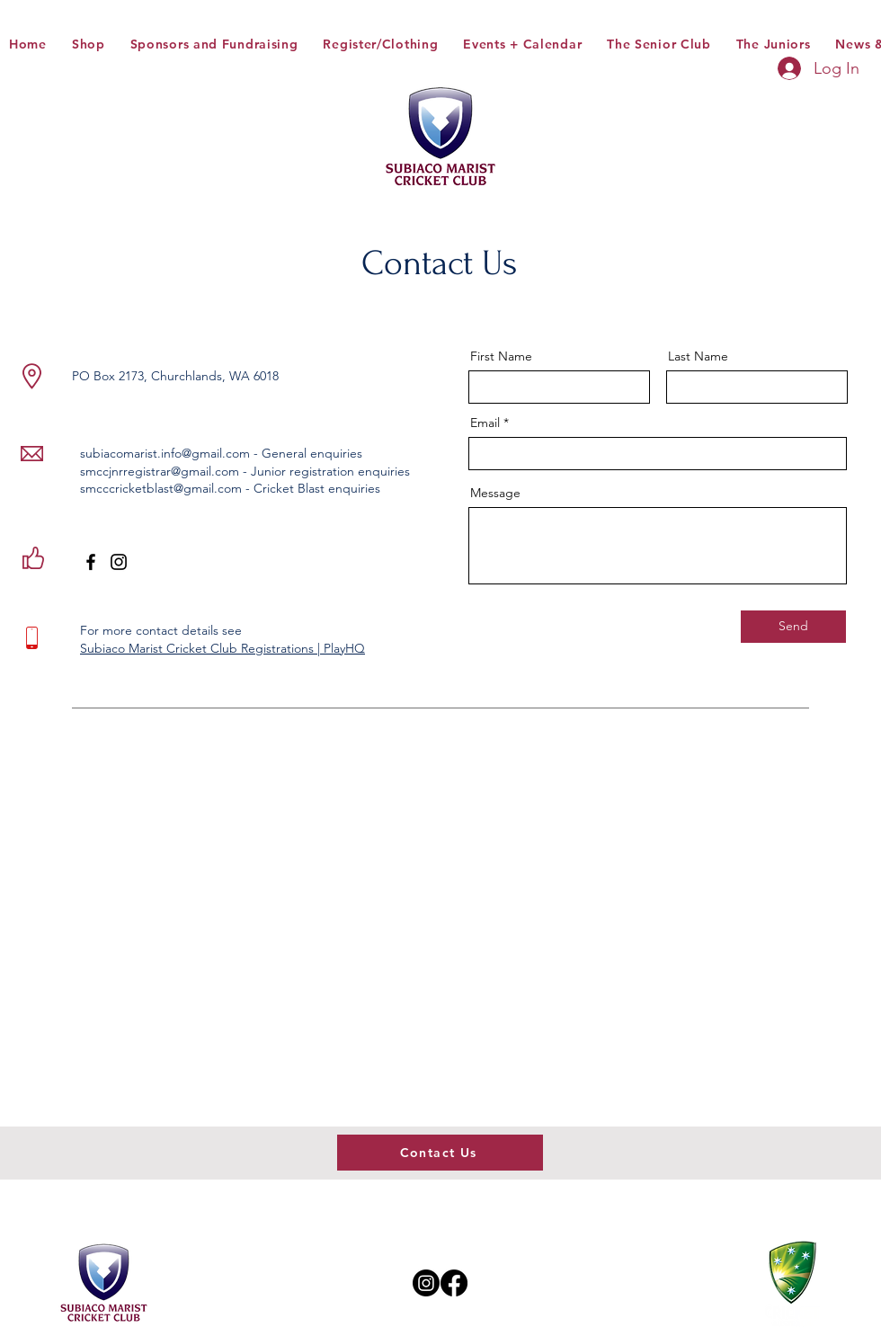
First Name (501, 356)
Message (495, 492)
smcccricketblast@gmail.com (161, 488)
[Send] (793, 626)
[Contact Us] (440, 1153)
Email (485, 422)
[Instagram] (118, 562)
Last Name (698, 356)
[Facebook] (91, 562)
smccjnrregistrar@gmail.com (159, 471)
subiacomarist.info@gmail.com (165, 453)
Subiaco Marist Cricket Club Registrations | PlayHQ (222, 648)
